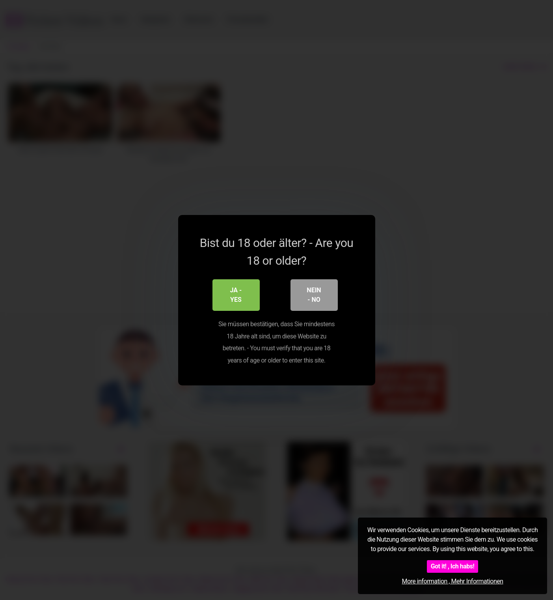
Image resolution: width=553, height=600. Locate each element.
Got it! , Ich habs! (453, 566)
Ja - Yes (236, 294)
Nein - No (314, 294)
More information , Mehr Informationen (452, 581)
